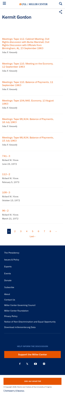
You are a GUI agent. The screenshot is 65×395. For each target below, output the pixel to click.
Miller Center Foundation (16, 310)
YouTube (35, 364)
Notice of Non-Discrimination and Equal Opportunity (30, 321)
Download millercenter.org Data (20, 327)
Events (7, 273)
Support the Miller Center (32, 354)
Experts (8, 266)
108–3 (6, 192)
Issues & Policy (11, 259)
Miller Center (38, 4)
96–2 (5, 210)
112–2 (6, 174)
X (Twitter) (27, 364)
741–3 (6, 156)
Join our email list (32, 381)
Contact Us (9, 299)
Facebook (19, 364)
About (7, 294)
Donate (8, 280)
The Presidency (11, 252)
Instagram (44, 364)
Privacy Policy (10, 316)
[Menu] (5, 4)
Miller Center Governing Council (19, 305)
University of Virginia (22, 4)
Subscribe (9, 287)
